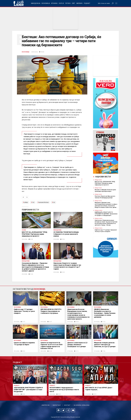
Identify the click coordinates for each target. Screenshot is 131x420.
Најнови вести (103, 176)
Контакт (67, 405)
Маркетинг (57, 405)
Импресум (45, 405)
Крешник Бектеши (44, 202)
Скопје (61, 3)
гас (54, 202)
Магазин (79, 3)
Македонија (35, 3)
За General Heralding (81, 405)
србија (26, 202)
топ (33, 202)
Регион (68, 3)
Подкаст (87, 3)
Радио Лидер (18, 3)
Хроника (54, 3)
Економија (46, 3)
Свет (73, 3)
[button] (9, 380)
